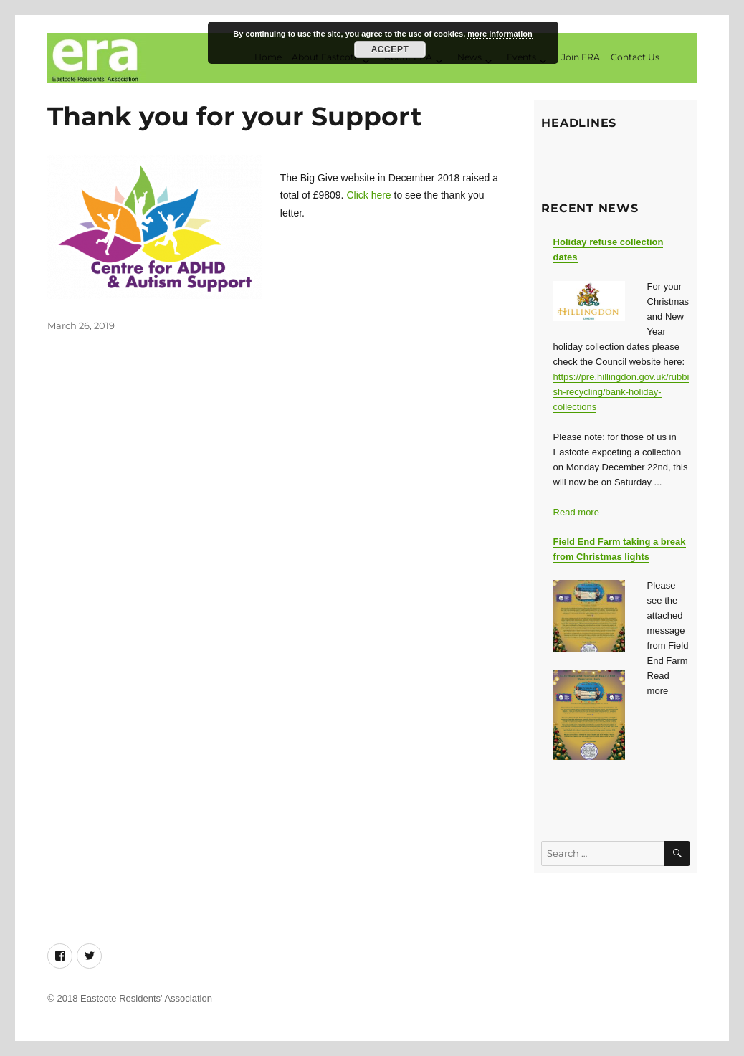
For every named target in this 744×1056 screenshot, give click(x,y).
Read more (576, 512)
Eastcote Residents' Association (146, 998)
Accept (390, 49)
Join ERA (580, 57)
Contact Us (635, 57)
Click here (368, 195)
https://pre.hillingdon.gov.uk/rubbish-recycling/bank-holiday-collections (621, 391)
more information (499, 33)
